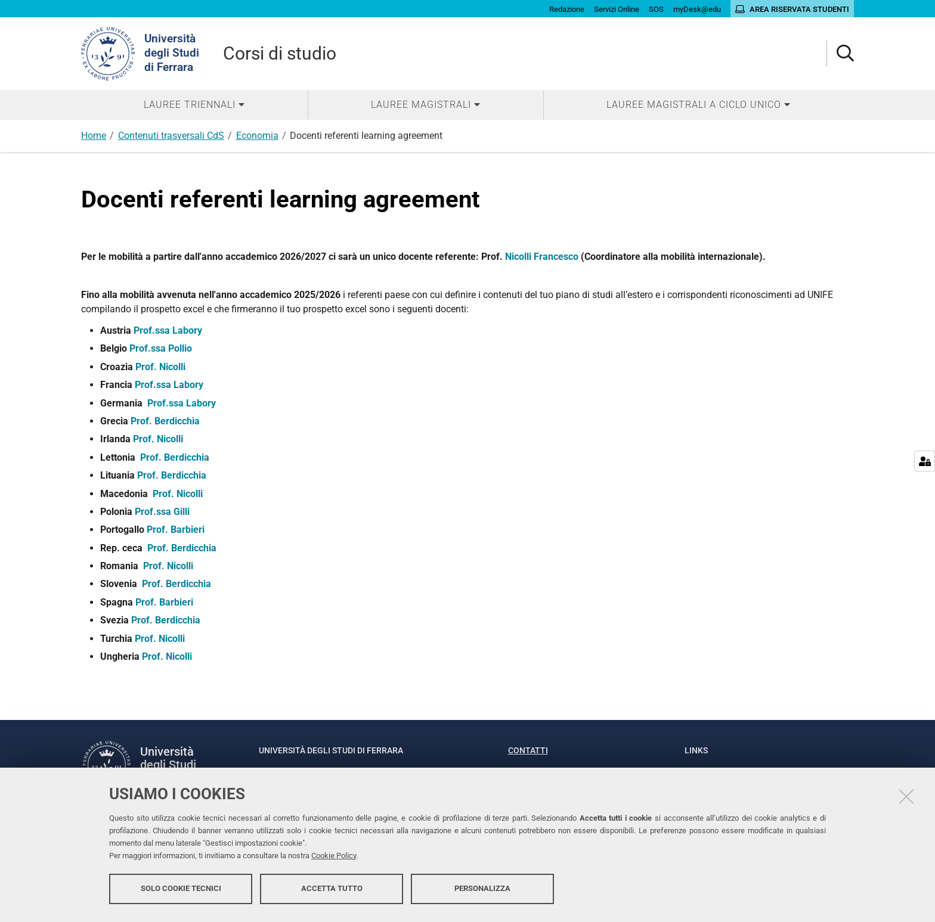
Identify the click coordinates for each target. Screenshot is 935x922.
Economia (257, 135)
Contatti (528, 750)
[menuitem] (194, 105)
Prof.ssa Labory (168, 330)
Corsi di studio (279, 53)
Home (93, 135)
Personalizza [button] (482, 890)
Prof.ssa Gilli (162, 511)
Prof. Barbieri (176, 529)
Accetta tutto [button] (332, 890)
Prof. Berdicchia (165, 421)
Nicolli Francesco (541, 256)
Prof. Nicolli (160, 366)
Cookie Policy (333, 857)
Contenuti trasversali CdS (171, 135)
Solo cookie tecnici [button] (181, 890)
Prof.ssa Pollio (160, 348)
